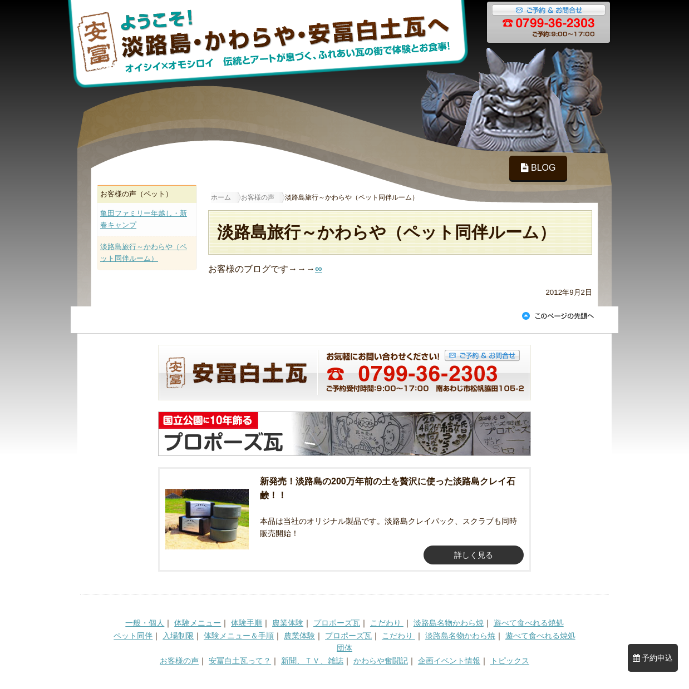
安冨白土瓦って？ (240, 660)
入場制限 (178, 635)
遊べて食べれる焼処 (529, 622)
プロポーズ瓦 (336, 622)
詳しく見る (473, 555)
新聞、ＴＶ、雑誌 (312, 660)
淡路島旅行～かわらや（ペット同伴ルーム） (143, 252)
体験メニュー (197, 622)
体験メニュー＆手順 (239, 635)
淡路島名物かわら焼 (449, 622)
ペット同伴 (133, 635)
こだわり (386, 622)
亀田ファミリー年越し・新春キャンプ (143, 219)
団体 (344, 647)
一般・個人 (144, 622)
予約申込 (653, 657)
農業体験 (287, 622)
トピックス (509, 660)
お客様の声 (179, 660)
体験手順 (246, 622)
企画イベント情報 (449, 660)
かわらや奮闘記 (380, 660)
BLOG (538, 167)
